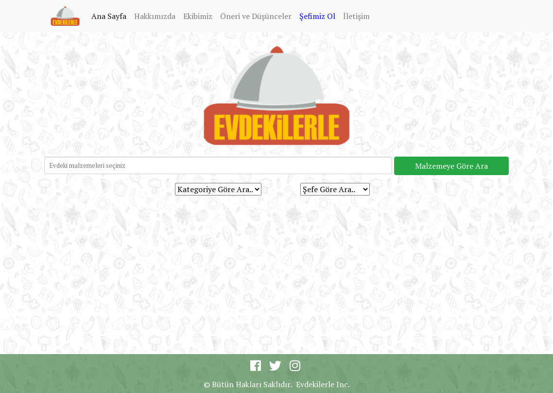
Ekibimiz (197, 16)
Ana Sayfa (110, 15)
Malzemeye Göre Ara (451, 166)
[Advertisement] (276, 270)
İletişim (356, 16)
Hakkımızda (154, 16)
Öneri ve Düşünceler (256, 16)
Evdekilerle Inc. (323, 384)
